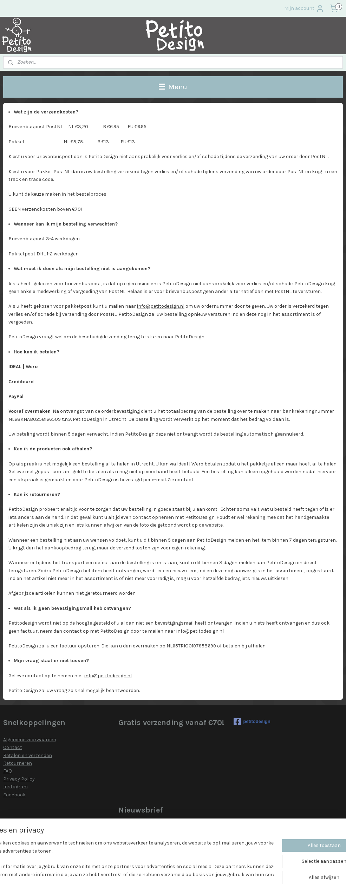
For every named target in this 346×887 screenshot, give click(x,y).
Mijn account (304, 8)
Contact (12, 747)
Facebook (14, 795)
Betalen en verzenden (27, 755)
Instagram (15, 787)
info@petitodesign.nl (160, 306)
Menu (173, 87)
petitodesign (252, 721)
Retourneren (17, 763)
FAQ (7, 771)
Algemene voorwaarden (29, 740)
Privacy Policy (19, 779)
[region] (126, 859)
